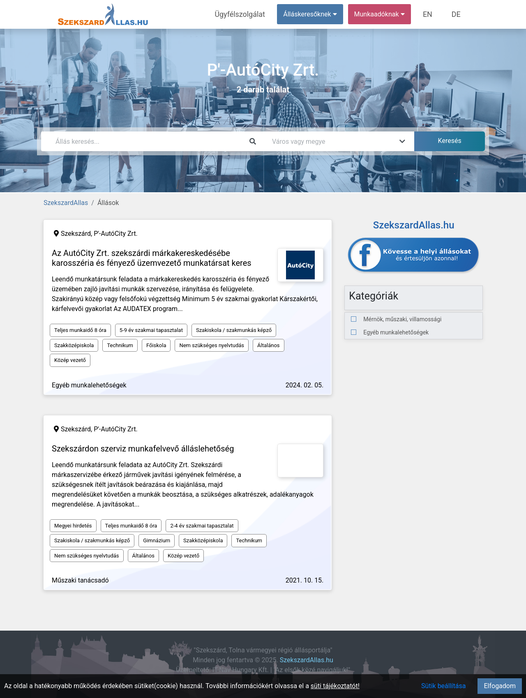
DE (457, 14)
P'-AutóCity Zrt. (116, 233)
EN (432, 14)
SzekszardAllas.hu (306, 660)
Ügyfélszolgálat (249, 14)
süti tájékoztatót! (335, 686)
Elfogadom (500, 686)
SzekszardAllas (66, 203)
